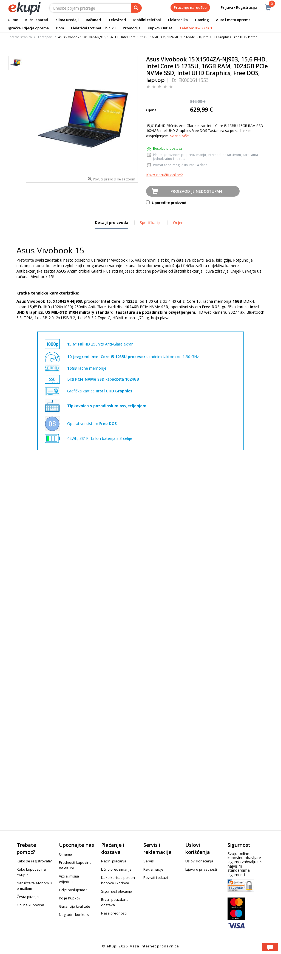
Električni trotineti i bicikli (93, 28)
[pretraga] (136, 8)
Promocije (132, 28)
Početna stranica (20, 37)
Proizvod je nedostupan (196, 191)
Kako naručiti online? (164, 174)
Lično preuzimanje (116, 869)
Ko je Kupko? (69, 898)
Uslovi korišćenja (199, 861)
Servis (148, 861)
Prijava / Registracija (235, 7)
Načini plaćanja (113, 861)
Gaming (202, 19)
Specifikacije (150, 222)
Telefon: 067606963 (195, 28)
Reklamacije (153, 869)
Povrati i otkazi (155, 877)
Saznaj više (179, 135)
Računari (93, 19)
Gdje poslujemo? (73, 889)
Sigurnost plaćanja (116, 891)
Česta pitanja (28, 896)
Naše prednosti (114, 913)
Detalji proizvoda (111, 224)
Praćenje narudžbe (190, 7)
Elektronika (178, 19)
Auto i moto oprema (233, 19)
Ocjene (179, 222)
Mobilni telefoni (147, 19)
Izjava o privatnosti (201, 869)
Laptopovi (45, 37)
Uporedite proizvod (166, 202)
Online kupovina (30, 904)
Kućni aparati (36, 19)
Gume (13, 19)
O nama (65, 854)
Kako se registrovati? (34, 861)
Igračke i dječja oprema (28, 28)
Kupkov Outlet (160, 28)
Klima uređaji (67, 19)
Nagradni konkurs (74, 914)
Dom (60, 28)
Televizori (117, 19)
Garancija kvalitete (74, 906)
